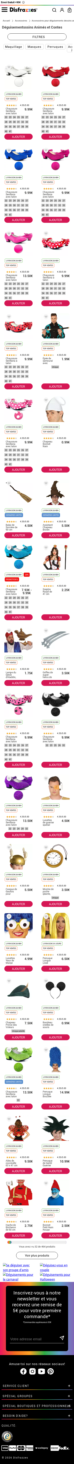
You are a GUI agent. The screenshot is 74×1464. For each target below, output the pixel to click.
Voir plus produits (37, 1255)
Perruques (55, 47)
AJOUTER (18, 137)
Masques (34, 47)
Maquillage (13, 47)
